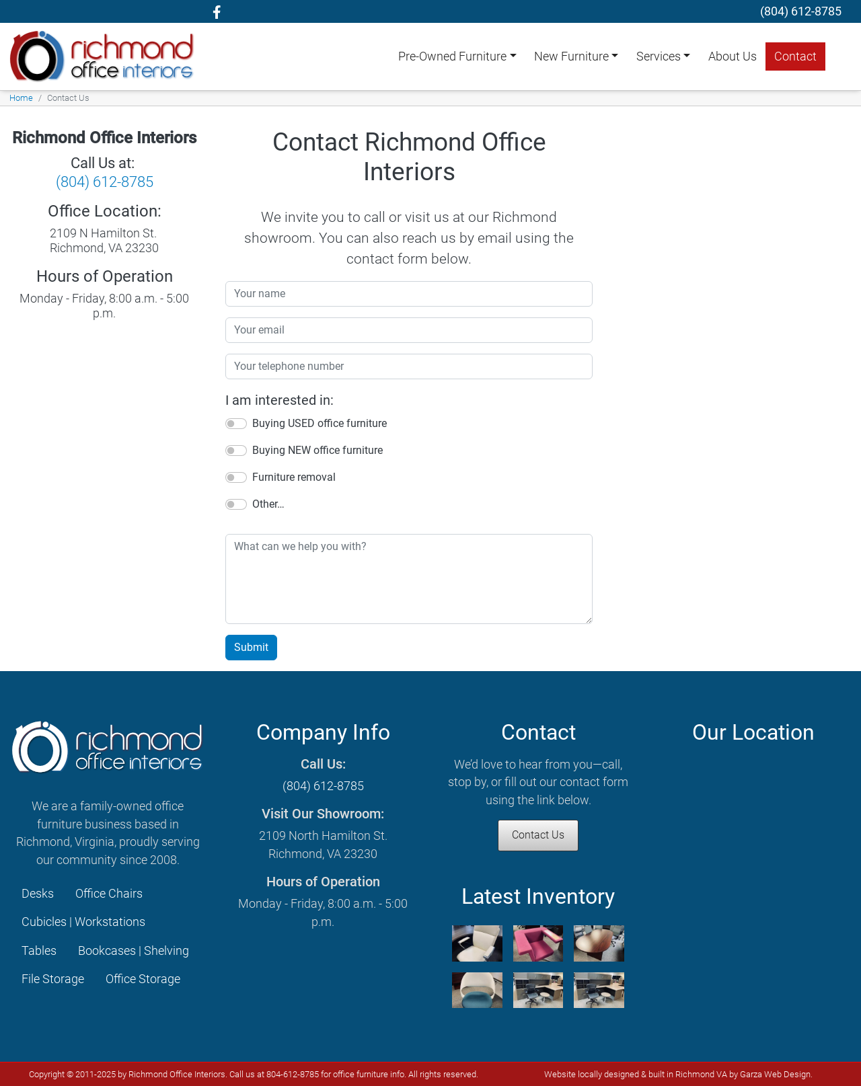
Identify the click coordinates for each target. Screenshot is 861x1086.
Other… (268, 504)
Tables (39, 951)
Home (21, 98)
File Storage (53, 979)
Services (658, 56)
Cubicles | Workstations (83, 922)
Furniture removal (294, 477)
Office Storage (143, 979)
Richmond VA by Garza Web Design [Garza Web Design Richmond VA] (743, 1074)
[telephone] (800, 11)
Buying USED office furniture (319, 423)
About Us (732, 56)
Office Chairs (109, 893)
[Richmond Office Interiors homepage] (103, 56)
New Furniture (571, 56)
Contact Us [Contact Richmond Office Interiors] (538, 834)
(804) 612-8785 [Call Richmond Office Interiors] (104, 181)
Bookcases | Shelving (133, 951)
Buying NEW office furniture (317, 450)
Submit (251, 647)
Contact (795, 56)
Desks (38, 893)
